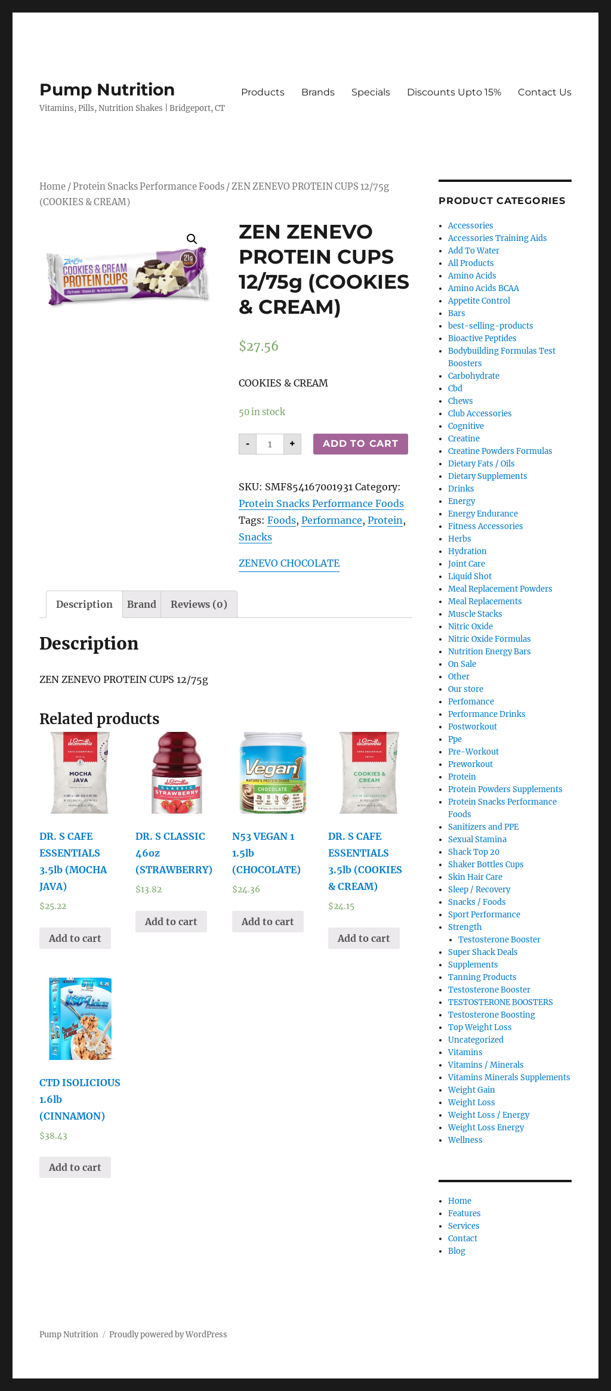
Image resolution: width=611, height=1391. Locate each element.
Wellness (465, 1140)
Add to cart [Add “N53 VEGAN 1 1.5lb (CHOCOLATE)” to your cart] (268, 922)
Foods (281, 520)
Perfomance (471, 702)
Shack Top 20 (473, 852)
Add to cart (360, 443)
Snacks (255, 537)
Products (263, 92)
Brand (141, 604)
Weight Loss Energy (486, 1128)
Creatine (464, 439)
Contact (462, 1239)
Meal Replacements (485, 601)
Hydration (467, 551)
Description (84, 604)
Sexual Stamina (477, 839)
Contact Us (545, 92)
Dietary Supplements (487, 476)
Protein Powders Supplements (505, 789)
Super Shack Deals (483, 952)
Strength (465, 927)
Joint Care (466, 564)
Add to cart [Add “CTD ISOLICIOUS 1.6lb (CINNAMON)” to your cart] (75, 1167)
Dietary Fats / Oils (481, 464)
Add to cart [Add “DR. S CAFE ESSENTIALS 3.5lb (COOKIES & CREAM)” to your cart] (364, 938)
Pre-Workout (473, 752)
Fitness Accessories (485, 526)
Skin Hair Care (475, 877)
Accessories (470, 226)
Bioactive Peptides (482, 338)
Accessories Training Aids (497, 238)
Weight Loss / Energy (488, 1115)
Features (464, 1213)
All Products (471, 263)
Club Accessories (480, 414)
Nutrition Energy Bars (489, 652)
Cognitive (466, 426)
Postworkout (472, 727)
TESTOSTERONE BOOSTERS (500, 1002)
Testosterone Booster (499, 940)
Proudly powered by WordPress (168, 1335)
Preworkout (470, 764)
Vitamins (465, 1052)
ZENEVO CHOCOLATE (289, 563)
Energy (461, 501)
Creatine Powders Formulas (500, 451)
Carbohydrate (473, 376)
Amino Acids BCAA (483, 288)
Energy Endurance (483, 514)
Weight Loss (471, 1103)
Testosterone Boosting (491, 1015)
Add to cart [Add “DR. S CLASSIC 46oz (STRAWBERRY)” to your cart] (171, 922)
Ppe (455, 739)
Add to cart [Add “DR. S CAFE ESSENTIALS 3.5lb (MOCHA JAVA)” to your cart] (75, 938)
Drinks (461, 489)
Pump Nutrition (107, 89)
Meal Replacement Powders (500, 589)
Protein (385, 520)
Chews (460, 401)
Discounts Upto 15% (454, 92)
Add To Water (473, 251)
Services (464, 1226)
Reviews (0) (199, 604)
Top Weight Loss (480, 1027)
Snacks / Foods (477, 902)
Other (459, 677)
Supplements (473, 965)
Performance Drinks (487, 714)
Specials (370, 92)
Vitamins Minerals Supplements (509, 1077)
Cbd (455, 389)
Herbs (459, 539)
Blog (456, 1251)
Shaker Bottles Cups (486, 865)
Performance (331, 520)
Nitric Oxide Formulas (489, 639)
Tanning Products (482, 977)
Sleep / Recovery (479, 890)
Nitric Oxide (470, 627)
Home (52, 186)
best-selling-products (490, 326)
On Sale (462, 664)
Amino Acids (472, 276)
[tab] (84, 604)
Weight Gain (471, 1090)
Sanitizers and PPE (483, 827)
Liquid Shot (470, 576)
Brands (318, 92)
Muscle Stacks (475, 614)
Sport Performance (484, 915)
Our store (465, 689)
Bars (456, 313)
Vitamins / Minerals (486, 1065)
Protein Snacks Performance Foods (148, 186)
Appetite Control (479, 301)
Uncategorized (476, 1040)
